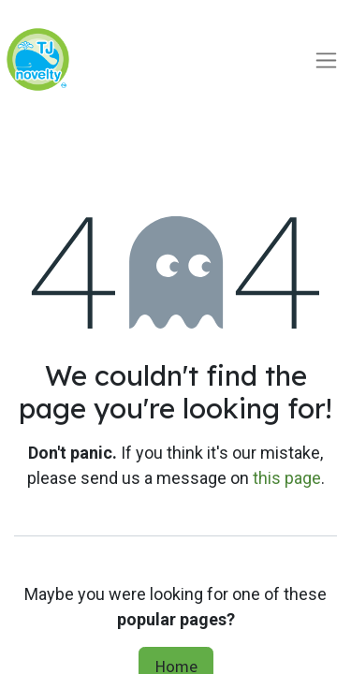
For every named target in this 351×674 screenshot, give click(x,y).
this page (287, 478)
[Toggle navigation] (326, 59)
